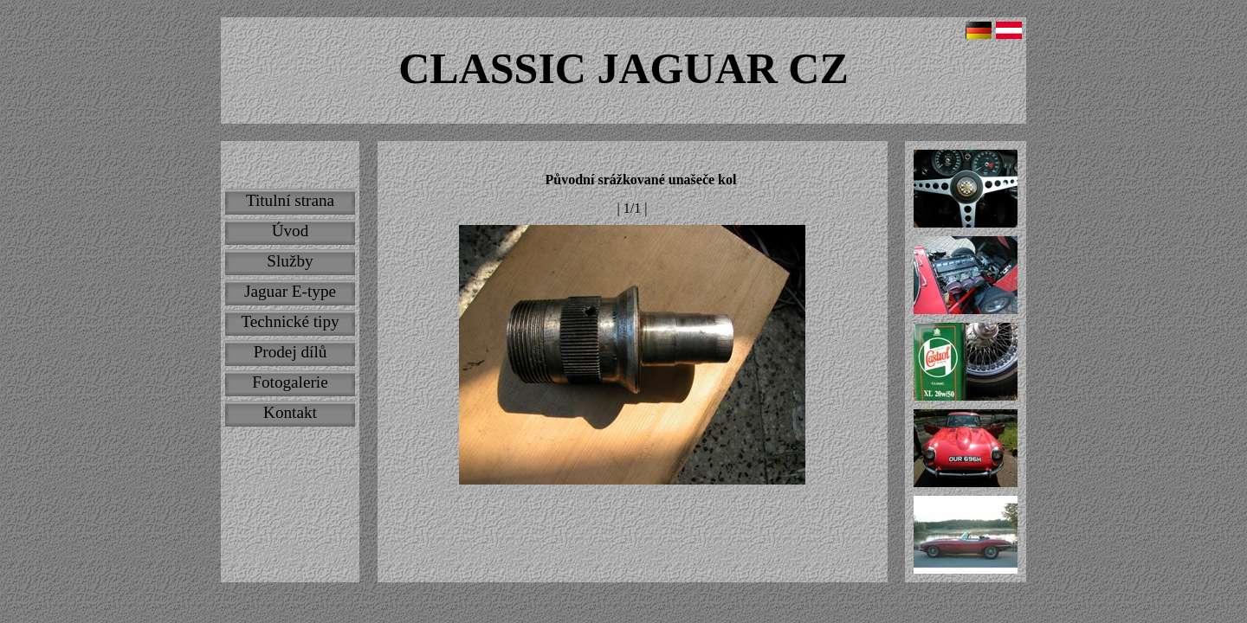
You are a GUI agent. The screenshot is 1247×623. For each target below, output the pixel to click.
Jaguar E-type (290, 291)
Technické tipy (290, 321)
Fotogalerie (289, 382)
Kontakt (290, 412)
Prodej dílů (290, 352)
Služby (290, 261)
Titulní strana (290, 200)
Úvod (290, 231)
